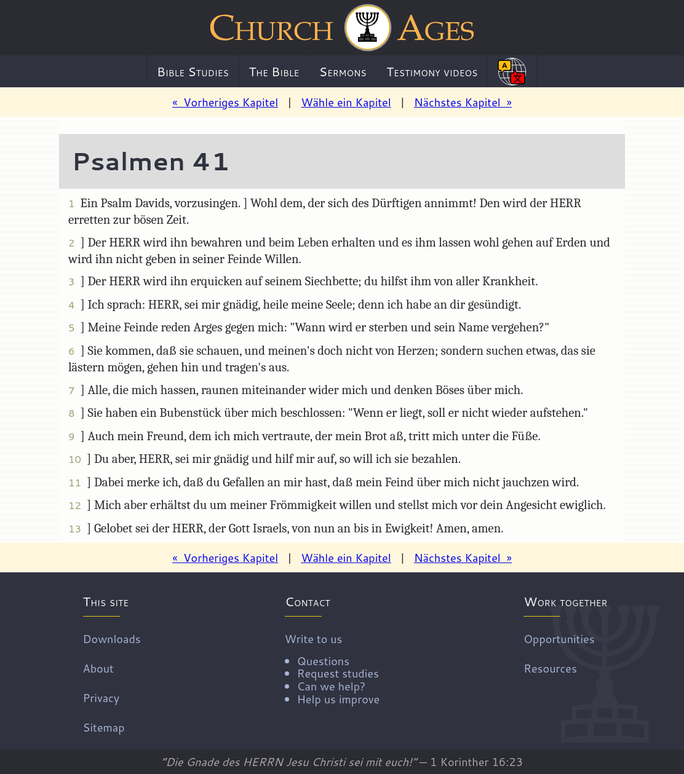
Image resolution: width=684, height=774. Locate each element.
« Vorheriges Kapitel (225, 102)
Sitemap (104, 727)
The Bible (274, 71)
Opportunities (558, 638)
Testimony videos (431, 71)
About (98, 668)
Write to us (332, 667)
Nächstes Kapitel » (463, 102)
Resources (550, 668)
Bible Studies (193, 71)
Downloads (112, 638)
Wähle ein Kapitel (346, 102)
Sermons (343, 71)
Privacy (101, 697)
